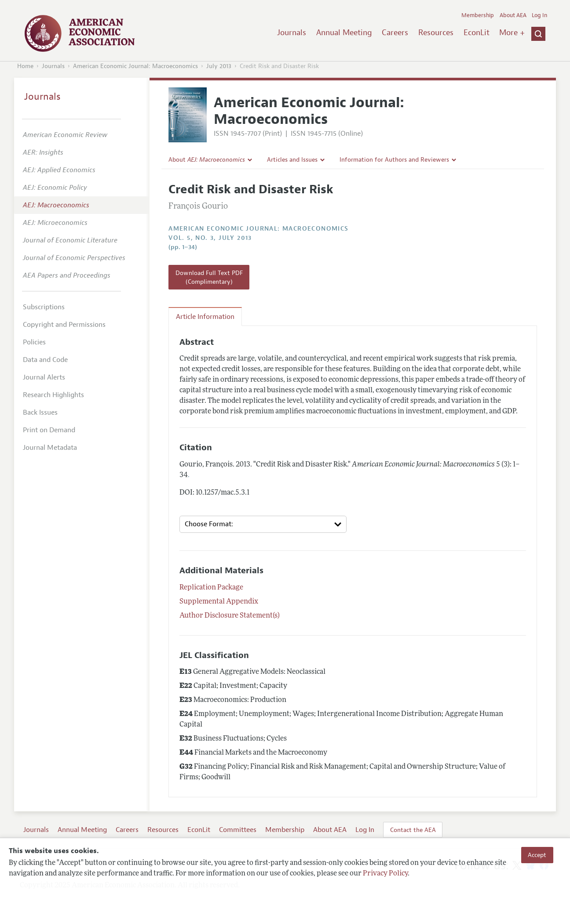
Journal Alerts (44, 377)
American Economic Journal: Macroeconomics (135, 66)
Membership (477, 15)
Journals (291, 32)
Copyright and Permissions (64, 324)
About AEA (513, 15)
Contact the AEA (413, 830)
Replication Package (211, 587)
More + (512, 32)
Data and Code (45, 359)
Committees (237, 829)
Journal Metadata (50, 447)
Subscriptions (44, 307)
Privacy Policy (385, 873)
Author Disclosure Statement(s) (229, 615)
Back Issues (40, 412)
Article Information (205, 316)
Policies (34, 342)
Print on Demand (49, 430)
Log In (539, 15)
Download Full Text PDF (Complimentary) (209, 277)
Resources (435, 32)
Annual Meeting (344, 32)
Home (25, 66)
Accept (537, 855)
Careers (395, 32)
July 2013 (218, 66)
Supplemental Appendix (218, 601)
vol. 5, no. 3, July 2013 (210, 238)
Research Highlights (53, 395)
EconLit (477, 32)
